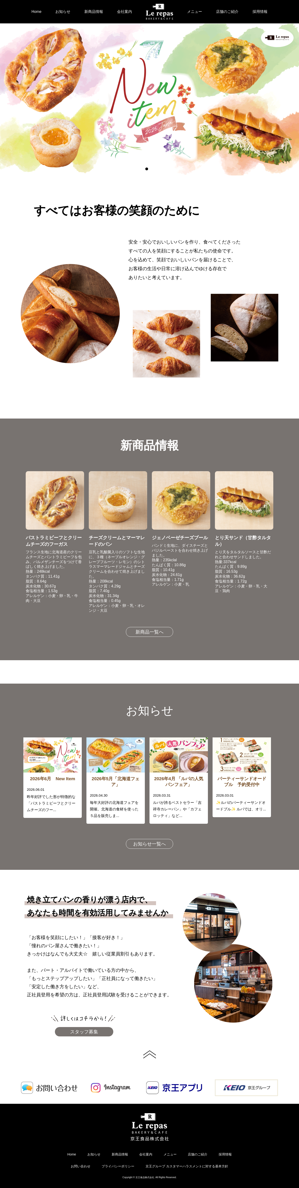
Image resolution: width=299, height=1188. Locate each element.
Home (37, 12)
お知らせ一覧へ (149, 843)
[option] (149, 99)
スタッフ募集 (84, 1031)
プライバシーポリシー (118, 1166)
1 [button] (146, 169)
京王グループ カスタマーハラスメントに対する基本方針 (187, 1166)
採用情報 (260, 12)
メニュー (194, 12)
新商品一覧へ (149, 631)
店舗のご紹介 (227, 12)
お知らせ (62, 12)
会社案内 (124, 12)
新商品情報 (93, 12)
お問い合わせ (80, 1166)
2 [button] (152, 169)
